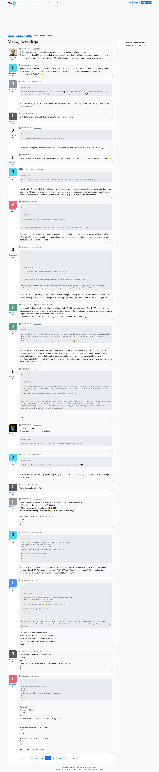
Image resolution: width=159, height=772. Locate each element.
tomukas (13, 57)
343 (53, 758)
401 (74, 758)
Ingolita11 (12, 73)
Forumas (22, 3)
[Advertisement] (134, 82)
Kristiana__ (13, 433)
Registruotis (146, 3)
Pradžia (11, 36)
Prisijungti (136, 3)
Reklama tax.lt (91, 767)
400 (69, 758)
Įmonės (30, 3)
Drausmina (13, 89)
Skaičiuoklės (40, 3)
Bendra (29, 36)
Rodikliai (51, 3)
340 (36, 758)
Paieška (60, 3)
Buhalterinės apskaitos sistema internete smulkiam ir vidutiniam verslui (79, 769)
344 (59, 758)
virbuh (13, 210)
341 (42, 758)
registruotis (140, 45)
